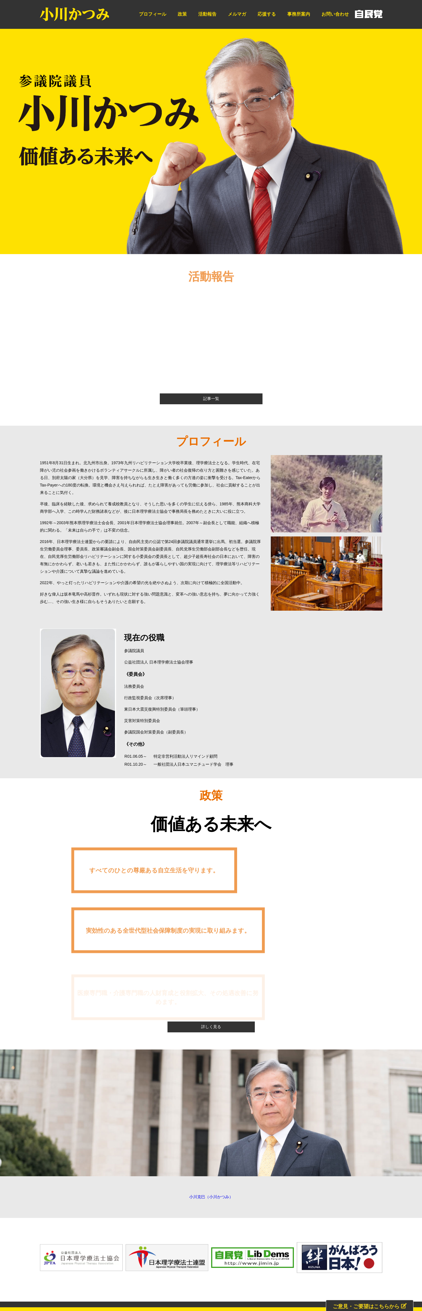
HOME (70, 1232)
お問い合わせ (335, 13)
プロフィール (152, 13)
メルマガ (237, 13)
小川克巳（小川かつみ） (211, 1083)
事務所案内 (298, 13)
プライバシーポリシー (335, 1232)
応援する (267, 13)
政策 (182, 13)
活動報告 (207, 13)
